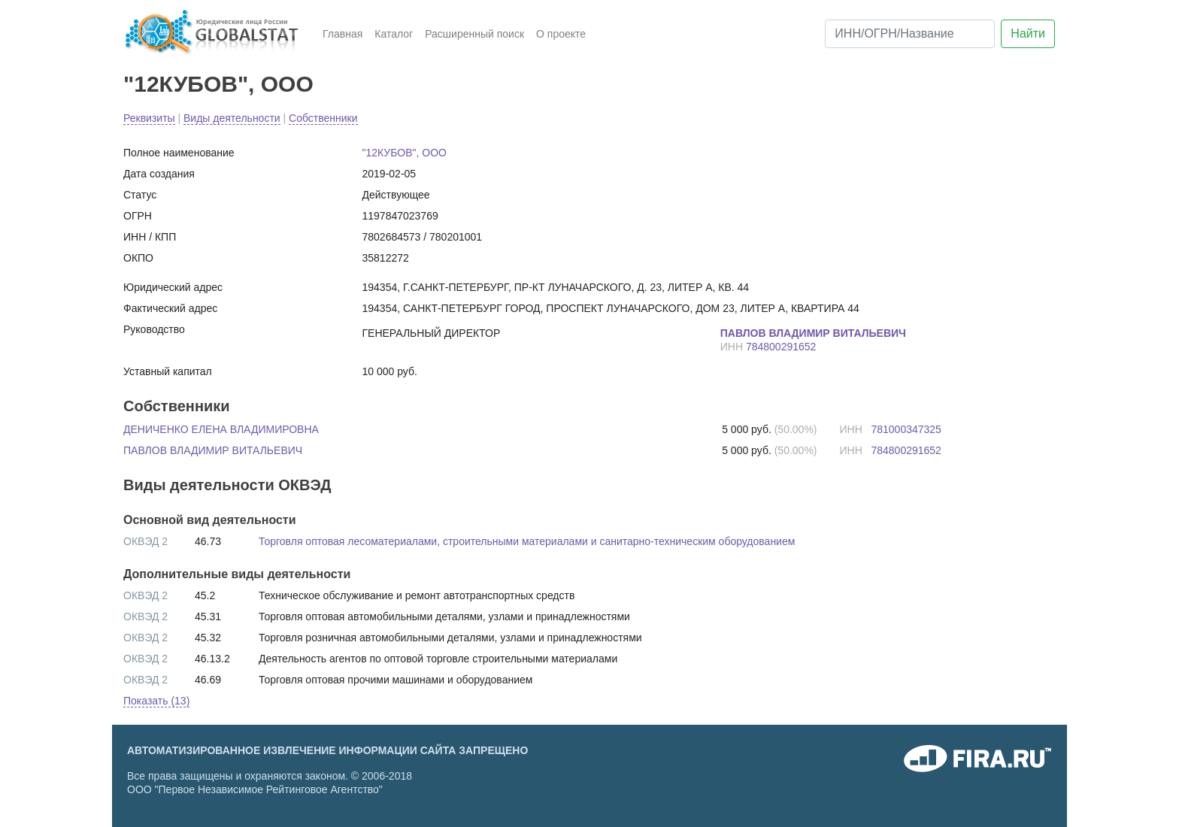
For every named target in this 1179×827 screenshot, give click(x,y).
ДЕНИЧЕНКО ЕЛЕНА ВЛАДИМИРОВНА (221, 429)
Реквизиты (149, 118)
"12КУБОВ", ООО (218, 83)
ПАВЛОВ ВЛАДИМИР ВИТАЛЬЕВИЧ (212, 450)
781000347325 (906, 429)
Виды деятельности (231, 118)
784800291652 (781, 347)
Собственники (323, 118)
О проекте (561, 34)
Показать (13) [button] (156, 701)
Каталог (393, 34)
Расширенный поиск (474, 34)
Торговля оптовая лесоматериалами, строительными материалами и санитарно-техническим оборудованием (527, 541)
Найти (1028, 33)
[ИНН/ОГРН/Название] (910, 34)
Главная (342, 34)
